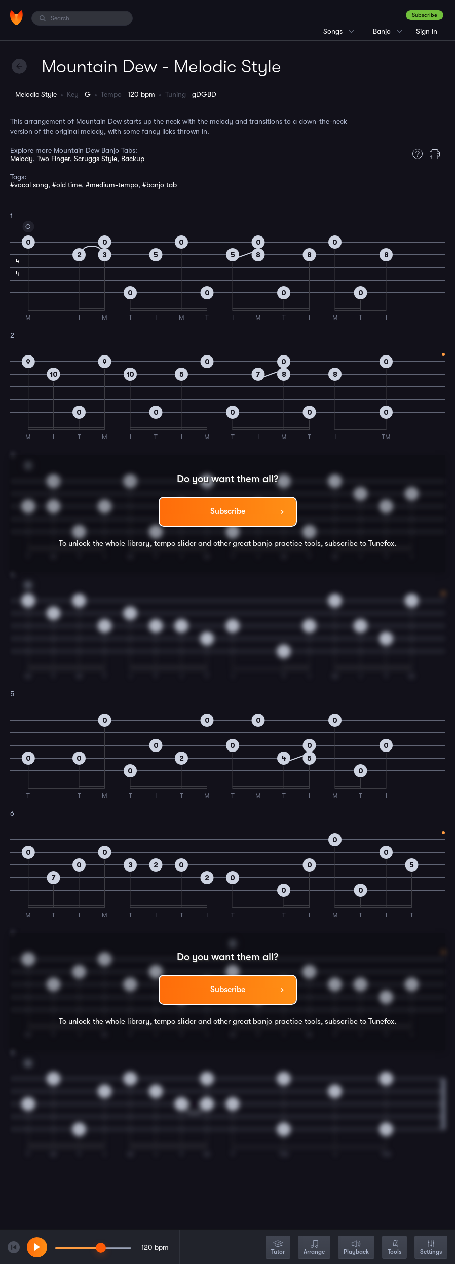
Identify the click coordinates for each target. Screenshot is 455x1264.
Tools (394, 1248)
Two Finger (53, 158)
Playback (356, 1248)
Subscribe (424, 15)
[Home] (16, 17)
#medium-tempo (112, 185)
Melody (21, 158)
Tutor (278, 1248)
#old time (67, 185)
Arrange (314, 1248)
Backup (132, 158)
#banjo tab (159, 185)
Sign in (426, 31)
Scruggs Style (95, 158)
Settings (431, 1248)
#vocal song (29, 185)
